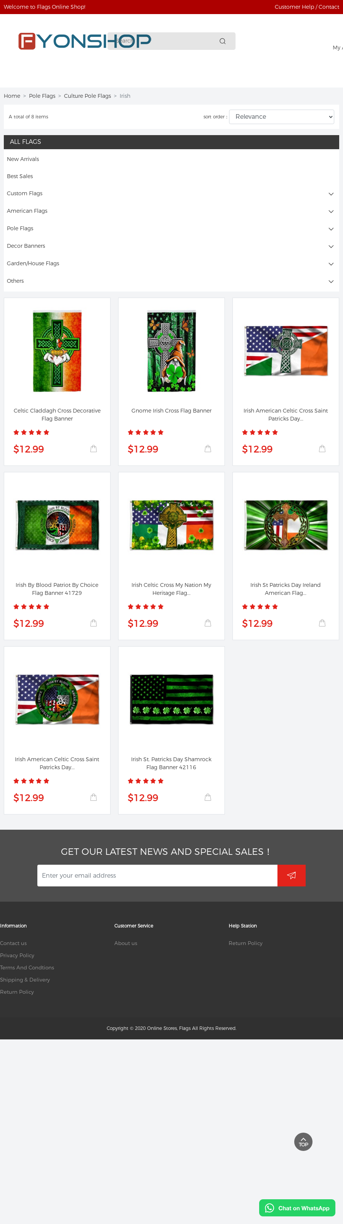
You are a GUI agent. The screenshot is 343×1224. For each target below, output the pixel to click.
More (285, 74)
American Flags (27, 210)
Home (12, 95)
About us (125, 943)
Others (15, 280)
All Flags (25, 141)
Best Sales (20, 176)
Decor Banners (26, 245)
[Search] (166, 41)
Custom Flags (24, 193)
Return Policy (17, 992)
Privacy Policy (17, 955)
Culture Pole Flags (87, 95)
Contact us (13, 943)
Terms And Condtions (27, 967)
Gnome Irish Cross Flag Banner (171, 410)
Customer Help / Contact (307, 6)
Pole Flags (42, 95)
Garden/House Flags (33, 263)
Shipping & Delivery (25, 980)
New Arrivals (23, 159)
